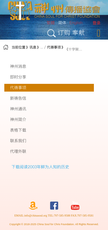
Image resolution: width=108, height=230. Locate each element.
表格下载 (18, 130)
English (76, 23)
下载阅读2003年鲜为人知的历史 (40, 167)
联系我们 (18, 141)
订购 (64, 32)
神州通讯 (18, 109)
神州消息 (18, 66)
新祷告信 (18, 98)
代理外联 (18, 151)
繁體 (51, 23)
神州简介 (18, 119)
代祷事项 (54, 47)
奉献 (78, 32)
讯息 (32, 47)
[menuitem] (96, 23)
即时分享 (18, 77)
